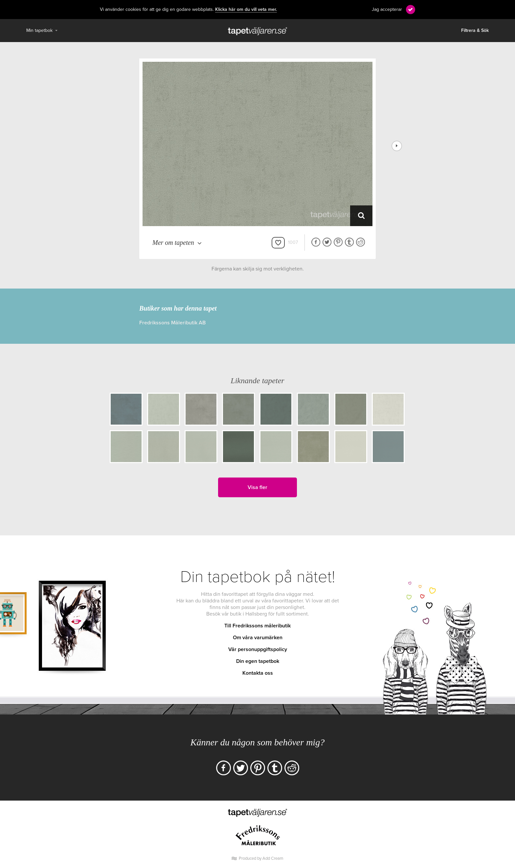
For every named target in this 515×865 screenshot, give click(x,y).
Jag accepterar (387, 9)
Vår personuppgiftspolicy (257, 649)
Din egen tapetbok (257, 661)
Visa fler (257, 487)
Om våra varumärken (257, 637)
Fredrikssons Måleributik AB (172, 322)
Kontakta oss (257, 673)
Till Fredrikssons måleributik (257, 625)
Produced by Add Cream (261, 858)
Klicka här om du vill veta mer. (246, 9)
